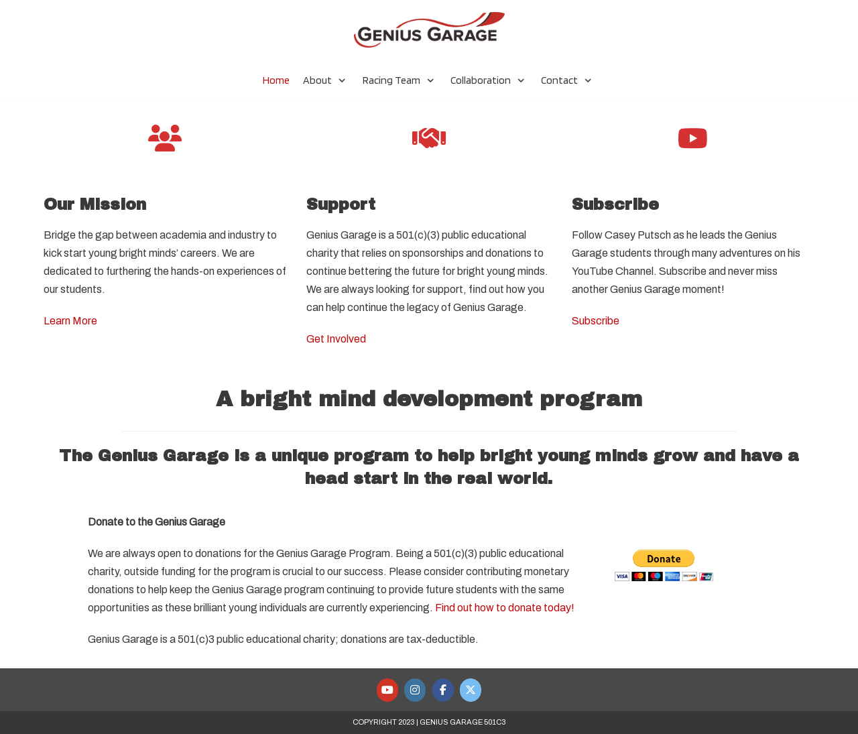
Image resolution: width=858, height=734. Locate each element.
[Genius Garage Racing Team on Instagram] (415, 690)
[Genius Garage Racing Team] (429, 30)
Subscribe (595, 320)
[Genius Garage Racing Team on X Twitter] (470, 690)
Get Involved (336, 339)
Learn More (70, 320)
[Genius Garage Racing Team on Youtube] (387, 690)
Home (276, 80)
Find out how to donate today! (504, 607)
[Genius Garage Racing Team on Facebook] (443, 690)
